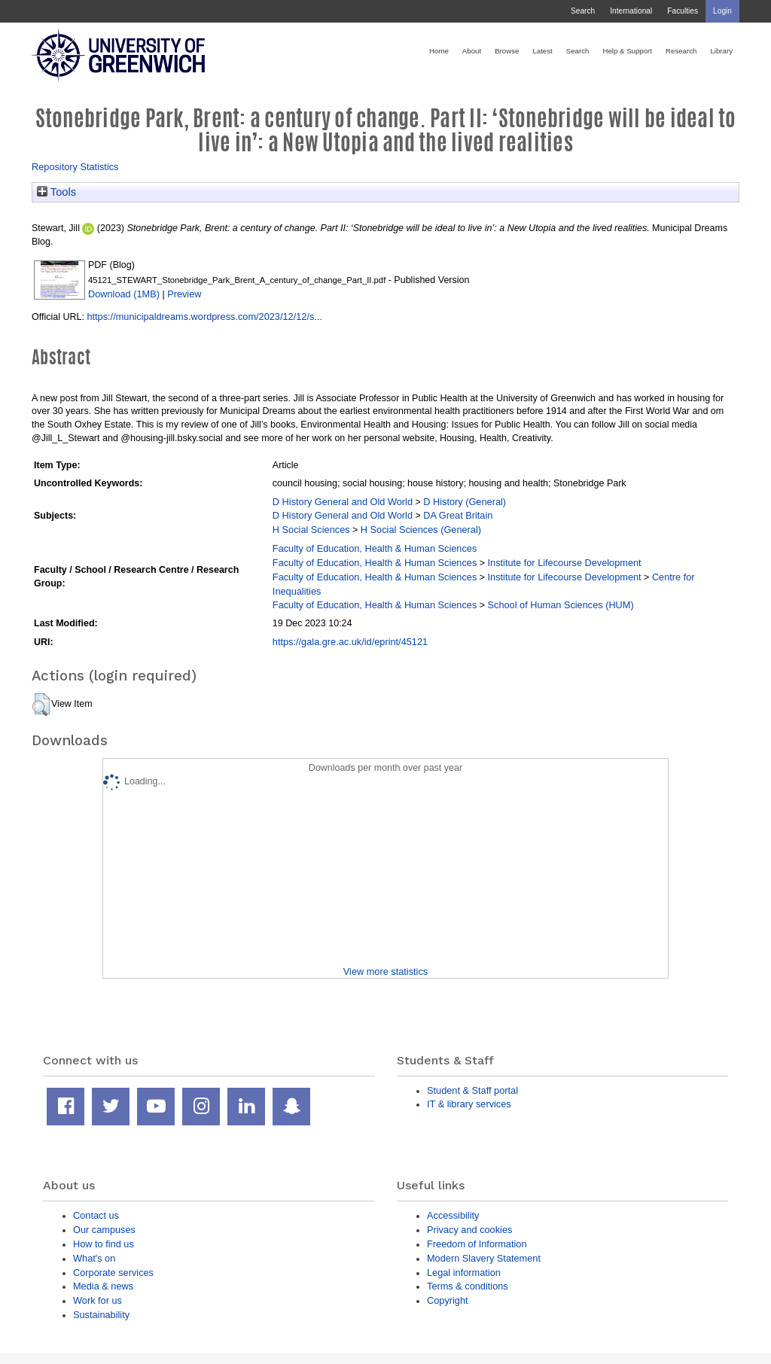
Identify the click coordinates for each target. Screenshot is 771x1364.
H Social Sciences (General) (421, 529)
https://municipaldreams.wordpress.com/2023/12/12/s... (204, 316)
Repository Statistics (75, 166)
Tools (56, 192)
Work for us (97, 1300)
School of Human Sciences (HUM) (561, 604)
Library (721, 51)
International (631, 11)
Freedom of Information (477, 1244)
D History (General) (464, 501)
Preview (184, 294)
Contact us (96, 1215)
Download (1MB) (124, 294)
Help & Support (627, 51)
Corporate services (113, 1272)
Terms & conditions (467, 1286)
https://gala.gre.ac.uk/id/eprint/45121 (350, 641)
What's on (94, 1258)
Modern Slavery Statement (484, 1258)
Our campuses (104, 1229)
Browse (507, 51)
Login (722, 11)
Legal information (464, 1272)
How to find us (103, 1244)
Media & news (103, 1286)
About (471, 51)
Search (583, 11)
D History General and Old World (343, 501)
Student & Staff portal (472, 1090)
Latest (542, 51)
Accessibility (453, 1215)
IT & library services (469, 1104)
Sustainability (101, 1314)
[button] (41, 704)
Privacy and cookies (469, 1229)
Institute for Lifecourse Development (564, 562)
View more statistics (385, 971)
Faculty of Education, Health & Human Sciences (375, 548)
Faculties (682, 11)
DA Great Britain (457, 515)
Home (439, 51)
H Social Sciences (311, 529)
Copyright (447, 1300)
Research (681, 51)
